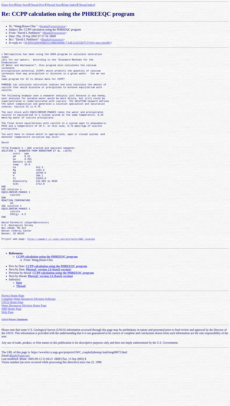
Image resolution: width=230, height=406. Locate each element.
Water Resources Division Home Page (24, 344)
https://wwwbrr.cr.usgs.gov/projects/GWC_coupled (61, 277)
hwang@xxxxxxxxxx (52, 26)
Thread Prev (37, 4)
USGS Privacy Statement (14, 358)
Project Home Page (12, 334)
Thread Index (86, 4)
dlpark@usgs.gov (19, 394)
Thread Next (54, 4)
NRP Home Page (11, 348)
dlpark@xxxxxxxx (54, 32)
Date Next (22, 4)
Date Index (69, 4)
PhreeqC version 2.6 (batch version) (48, 308)
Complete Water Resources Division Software (28, 338)
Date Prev (8, 4)
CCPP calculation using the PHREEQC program (47, 295)
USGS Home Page (12, 341)
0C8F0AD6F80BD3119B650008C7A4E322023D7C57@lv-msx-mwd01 (68, 42)
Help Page (7, 351)
